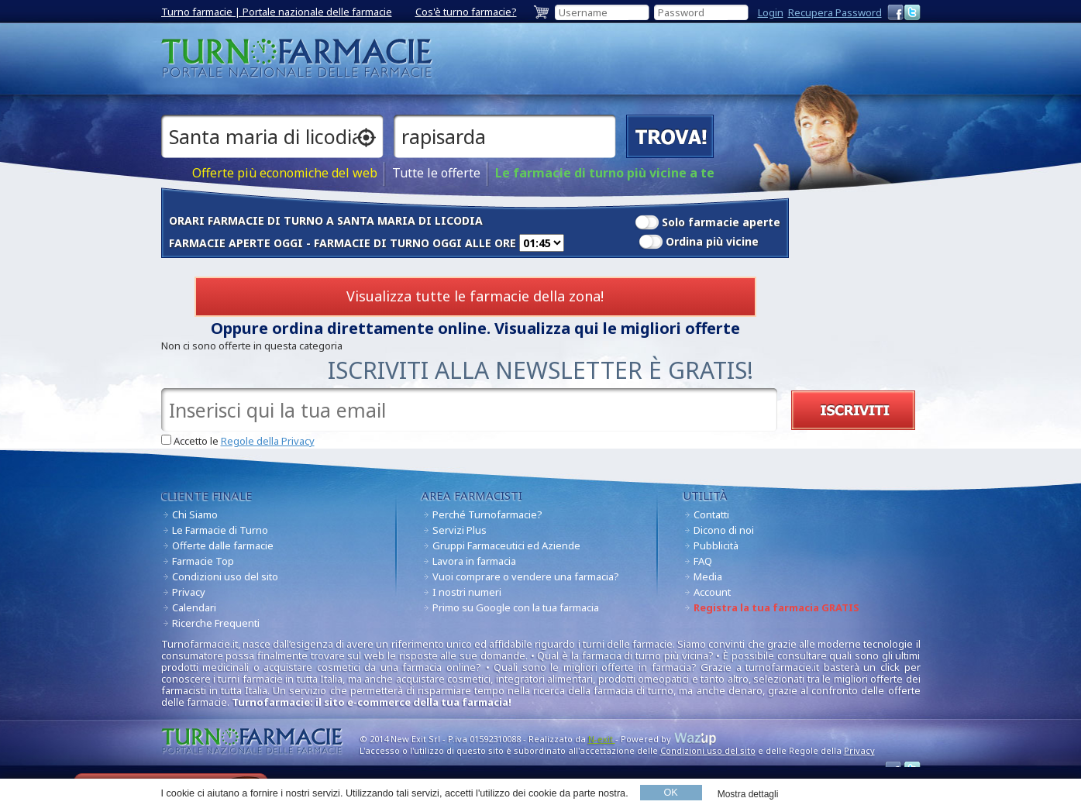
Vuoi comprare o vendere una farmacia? (525, 576)
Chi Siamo (195, 514)
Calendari (194, 607)
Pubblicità (716, 545)
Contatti (711, 514)
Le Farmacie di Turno (220, 530)
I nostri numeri (466, 592)
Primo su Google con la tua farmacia (515, 607)
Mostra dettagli (748, 794)
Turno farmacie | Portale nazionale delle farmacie (276, 12)
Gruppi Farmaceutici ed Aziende (506, 545)
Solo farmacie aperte (721, 222)
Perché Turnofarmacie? (487, 514)
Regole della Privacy (268, 441)
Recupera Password (835, 12)
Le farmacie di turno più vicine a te (604, 173)
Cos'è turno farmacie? (466, 12)
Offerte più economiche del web (284, 173)
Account (712, 592)
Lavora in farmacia (474, 561)
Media (708, 576)
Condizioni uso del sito (225, 576)
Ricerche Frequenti (216, 623)
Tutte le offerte (436, 173)
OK (671, 792)
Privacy (188, 592)
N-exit (601, 739)
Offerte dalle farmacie (223, 545)
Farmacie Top (203, 561)
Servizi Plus (459, 530)
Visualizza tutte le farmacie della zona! (475, 296)
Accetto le (244, 441)
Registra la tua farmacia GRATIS (776, 607)
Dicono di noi (724, 530)
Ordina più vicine (712, 241)
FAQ (703, 561)
